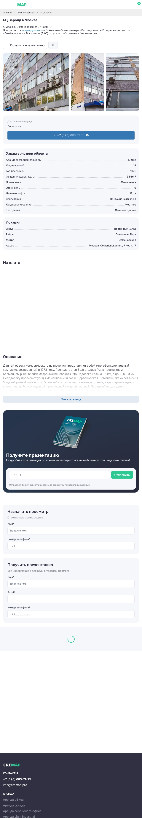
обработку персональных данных (71, 484)
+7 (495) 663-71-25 (17, 779)
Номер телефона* (18, 539)
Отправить (122, 475)
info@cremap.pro (15, 785)
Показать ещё (71, 399)
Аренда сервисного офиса (22, 811)
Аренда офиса (13, 799)
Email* (11, 592)
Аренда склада (14, 805)
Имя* (10, 523)
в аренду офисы (32, 30)
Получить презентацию (27, 45)
